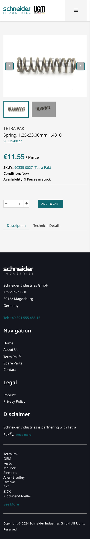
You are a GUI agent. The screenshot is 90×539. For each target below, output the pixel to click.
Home (8, 343)
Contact (9, 369)
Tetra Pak (13, 128)
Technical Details (46, 225)
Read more (24, 435)
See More (11, 504)
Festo (7, 463)
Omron (9, 482)
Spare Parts (12, 363)
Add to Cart (50, 204)
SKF (6, 486)
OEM (7, 458)
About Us (10, 349)
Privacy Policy (14, 401)
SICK (7, 491)
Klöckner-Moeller (17, 496)
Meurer (9, 468)
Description (16, 225)
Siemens (10, 472)
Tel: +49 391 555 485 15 (21, 317)
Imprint (9, 395)
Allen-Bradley (14, 477)
